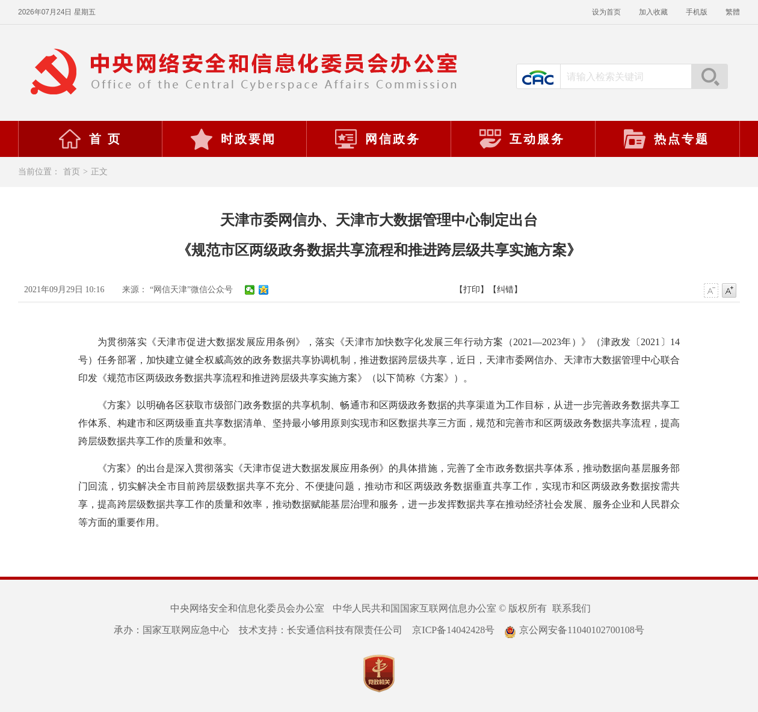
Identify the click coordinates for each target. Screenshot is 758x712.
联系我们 (571, 608)
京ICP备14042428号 (453, 630)
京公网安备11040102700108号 (574, 630)
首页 (71, 171)
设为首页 (606, 12)
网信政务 (377, 139)
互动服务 (521, 139)
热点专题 (666, 139)
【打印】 (471, 289)
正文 (99, 171)
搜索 (709, 76)
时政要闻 (233, 139)
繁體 (733, 12)
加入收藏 (653, 12)
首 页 (90, 139)
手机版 (696, 12)
